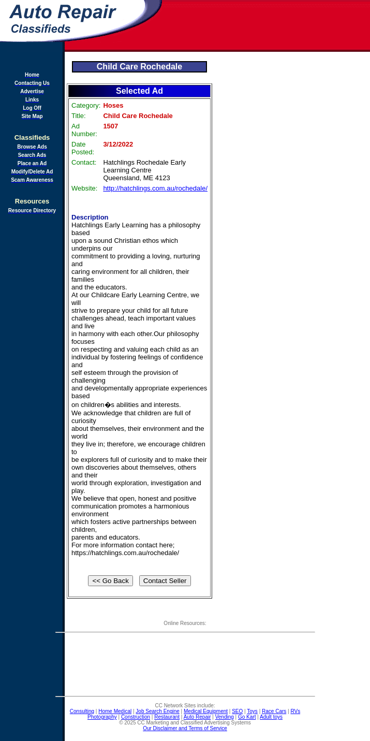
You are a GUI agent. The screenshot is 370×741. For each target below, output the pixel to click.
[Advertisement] (267, 26)
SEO (237, 711)
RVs (295, 711)
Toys (252, 711)
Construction (135, 717)
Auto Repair (197, 717)
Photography (102, 717)
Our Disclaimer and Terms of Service (185, 728)
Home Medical (114, 711)
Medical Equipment (206, 711)
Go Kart (247, 717)
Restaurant (167, 717)
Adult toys (271, 717)
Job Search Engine (158, 711)
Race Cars (274, 711)
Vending (224, 717)
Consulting (82, 711)
